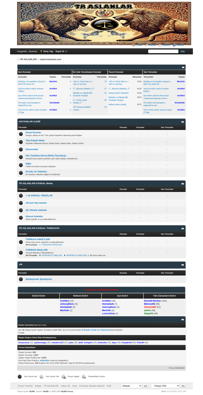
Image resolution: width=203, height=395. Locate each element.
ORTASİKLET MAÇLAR (52, 255)
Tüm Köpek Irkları (35, 140)
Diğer (28, 163)
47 (105, 89)
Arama (152, 45)
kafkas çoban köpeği (117, 104)
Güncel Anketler (34, 216)
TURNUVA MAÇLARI (37, 250)
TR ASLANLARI (51, 386)
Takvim (166, 45)
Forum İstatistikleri (177, 368)
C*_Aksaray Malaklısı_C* (84, 89)
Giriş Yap (48, 51)
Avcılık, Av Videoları (36, 171)
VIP (20, 264)
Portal (139, 45)
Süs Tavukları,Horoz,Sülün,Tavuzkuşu (46, 155)
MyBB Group (67, 391)
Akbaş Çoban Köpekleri (119, 93)
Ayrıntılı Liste (40, 325)
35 (105, 107)
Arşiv (74, 386)
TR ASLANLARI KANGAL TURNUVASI (39, 228)
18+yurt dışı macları (36, 202)
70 (105, 81)
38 (105, 100)
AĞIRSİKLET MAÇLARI (76, 255)
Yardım (180, 45)
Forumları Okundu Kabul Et (92, 386)
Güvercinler (32, 149)
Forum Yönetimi (25, 386)
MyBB (32, 391)
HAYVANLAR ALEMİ (29, 121)
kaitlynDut (44, 360)
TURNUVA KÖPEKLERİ (52, 245)
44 (105, 93)
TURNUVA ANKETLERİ (38, 239)
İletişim (38, 386)
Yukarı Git (65, 386)
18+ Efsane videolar (36, 210)
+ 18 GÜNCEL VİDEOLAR (39, 195)
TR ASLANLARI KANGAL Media (36, 183)
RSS (109, 386)
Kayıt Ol (60, 51)
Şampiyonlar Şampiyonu (39, 279)
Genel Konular (33, 132)
